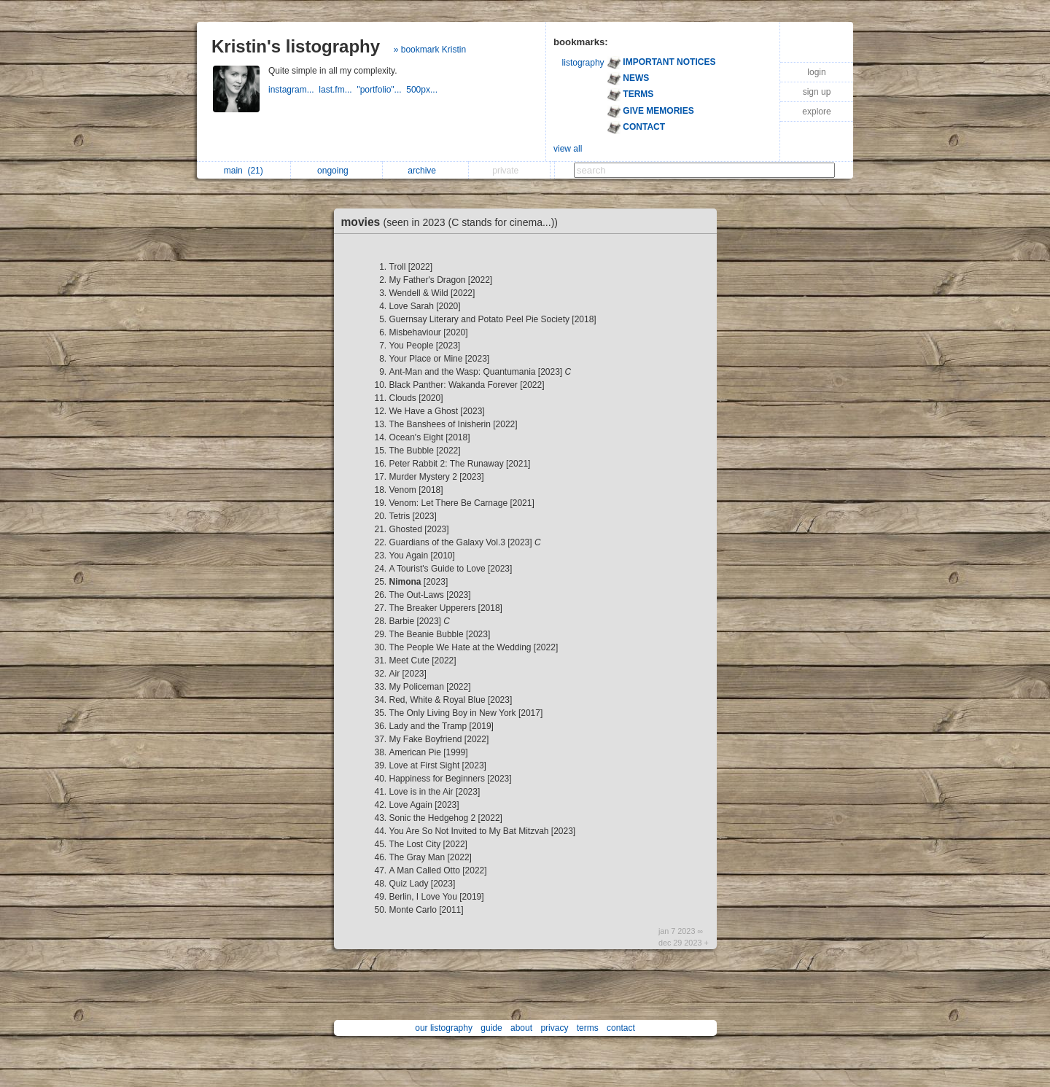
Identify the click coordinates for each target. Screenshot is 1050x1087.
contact (621, 1028)
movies (453, 222)
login (816, 72)
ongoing (336, 170)
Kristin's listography (295, 46)
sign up (817, 92)
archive (425, 170)
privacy (554, 1028)
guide (491, 1028)
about (521, 1028)
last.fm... (338, 90)
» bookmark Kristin (430, 49)
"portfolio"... (381, 90)
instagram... (293, 90)
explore (816, 111)
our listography (443, 1028)
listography (583, 63)
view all (567, 149)
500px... (423, 90)
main (243, 170)
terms (588, 1028)
